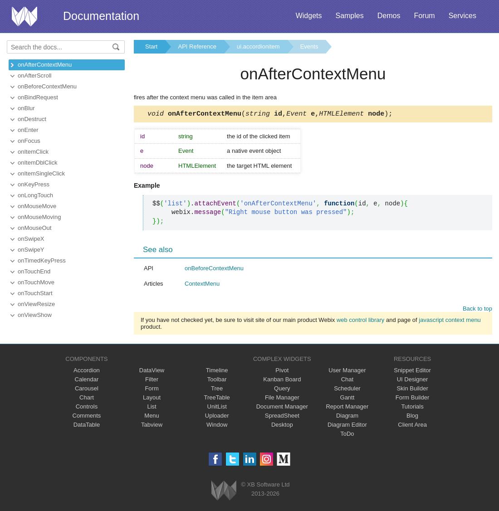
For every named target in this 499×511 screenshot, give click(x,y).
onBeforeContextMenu (47, 86)
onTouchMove (36, 282)
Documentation (101, 16)
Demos (389, 15)
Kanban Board (282, 380)
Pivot (282, 371)
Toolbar (217, 380)
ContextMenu (202, 285)
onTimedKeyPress (42, 260)
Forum (424, 15)
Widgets (309, 15)
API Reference (197, 46)
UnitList (217, 407)
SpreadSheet (282, 417)
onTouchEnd (34, 271)
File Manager (282, 398)
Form (151, 389)
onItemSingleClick (41, 173)
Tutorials (412, 407)
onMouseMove (37, 206)
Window (216, 426)
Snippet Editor (412, 371)
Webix (223, 492)
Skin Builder (412, 389)
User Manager (347, 371)
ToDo (347, 435)
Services (462, 15)
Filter (151, 380)
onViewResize (36, 304)
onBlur (26, 108)
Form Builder (412, 398)
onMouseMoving (39, 217)
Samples (349, 15)
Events (309, 46)
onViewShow (35, 314)
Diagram (347, 417)
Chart (86, 398)
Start (151, 46)
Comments (87, 417)
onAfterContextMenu (45, 64)
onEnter (28, 130)
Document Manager (282, 407)
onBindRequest (38, 97)
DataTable (86, 426)
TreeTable (217, 398)
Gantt (347, 398)
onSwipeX (31, 238)
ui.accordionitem (258, 46)
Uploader (217, 417)
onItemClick (33, 151)
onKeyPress (33, 184)
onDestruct (32, 119)
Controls (87, 407)
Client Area (412, 426)
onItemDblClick (37, 162)
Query (282, 389)
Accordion (86, 371)
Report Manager (347, 407)
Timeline (217, 371)
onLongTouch (35, 195)
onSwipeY (31, 249)
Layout (152, 398)
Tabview (151, 426)
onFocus (29, 140)
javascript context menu (450, 321)
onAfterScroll (34, 75)
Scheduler (347, 389)
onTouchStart (35, 293)
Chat (347, 380)
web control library (361, 321)
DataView (151, 371)
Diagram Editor (347, 426)
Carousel (86, 389)
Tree (217, 389)
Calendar (87, 380)
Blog (412, 417)
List (151, 407)
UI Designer (412, 380)
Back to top (477, 310)
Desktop (282, 426)
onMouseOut (34, 227)
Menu (151, 417)
